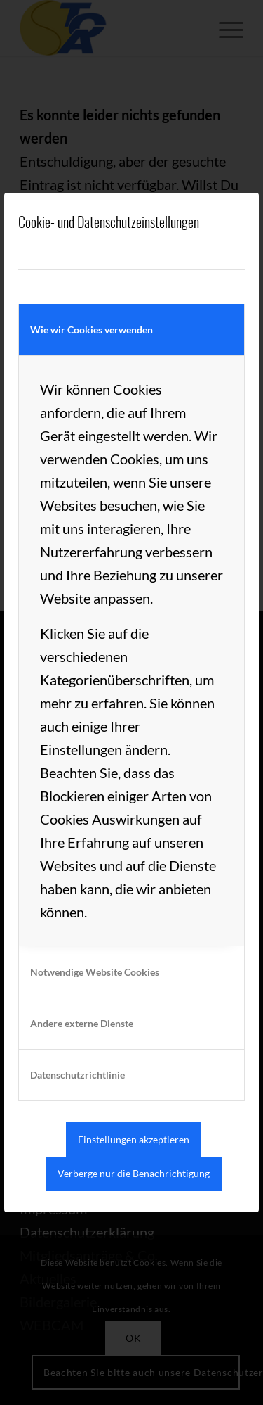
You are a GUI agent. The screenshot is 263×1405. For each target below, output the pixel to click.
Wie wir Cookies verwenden (91, 330)
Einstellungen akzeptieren (133, 1139)
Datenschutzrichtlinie (77, 1075)
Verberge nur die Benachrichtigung (134, 1173)
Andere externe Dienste (81, 1023)
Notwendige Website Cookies (94, 972)
